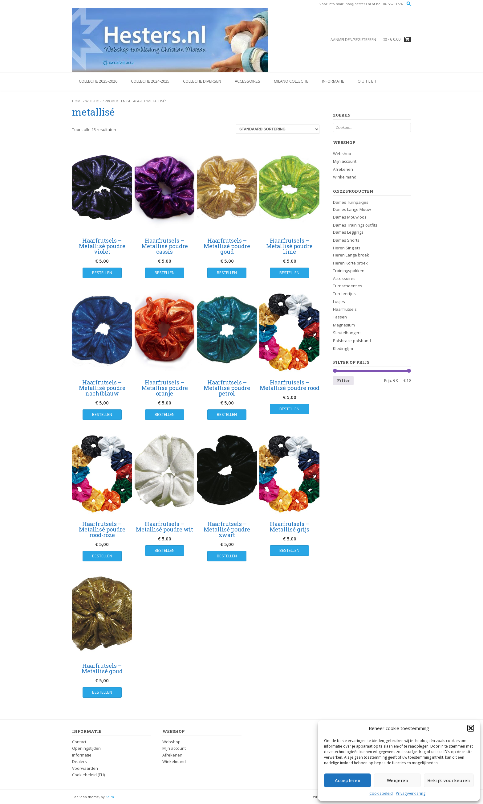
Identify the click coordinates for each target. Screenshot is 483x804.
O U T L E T (367, 81)
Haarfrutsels (345, 309)
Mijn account (344, 161)
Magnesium (344, 325)
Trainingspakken (348, 270)
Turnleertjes (344, 293)
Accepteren (348, 780)
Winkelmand (344, 177)
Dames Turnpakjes (350, 202)
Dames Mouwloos (350, 217)
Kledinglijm (343, 348)
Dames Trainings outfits (355, 225)
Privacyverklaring (410, 793)
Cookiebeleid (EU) (88, 774)
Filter (343, 380)
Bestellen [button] (102, 272)
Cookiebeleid (381, 793)
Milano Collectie (291, 81)
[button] (471, 728)
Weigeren (397, 780)
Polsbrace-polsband (352, 340)
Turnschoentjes (347, 286)
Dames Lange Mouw (352, 209)
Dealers (79, 761)
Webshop (93, 101)
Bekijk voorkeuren (448, 780)
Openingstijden (86, 748)
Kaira (110, 796)
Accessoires (247, 81)
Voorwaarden (85, 768)
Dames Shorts (346, 240)
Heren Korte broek (350, 263)
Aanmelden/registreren (353, 39)
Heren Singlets (346, 248)
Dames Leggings (348, 232)
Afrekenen (343, 169)
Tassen (340, 317)
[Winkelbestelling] (277, 129)
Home (77, 101)
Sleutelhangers (347, 332)
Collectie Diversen (202, 81)
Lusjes (339, 301)
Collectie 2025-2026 (98, 81)
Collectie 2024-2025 (150, 81)
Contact (79, 742)
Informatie (333, 81)
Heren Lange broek (351, 255)
